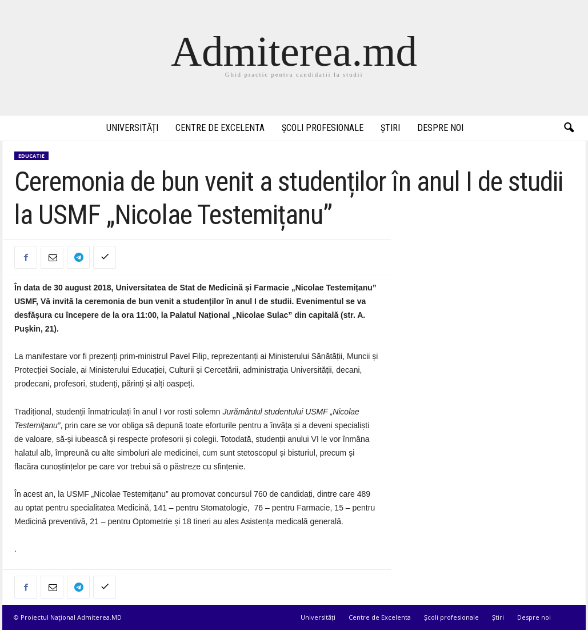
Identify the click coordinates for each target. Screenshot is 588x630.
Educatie (31, 156)
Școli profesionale (322, 127)
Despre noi (440, 127)
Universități (132, 127)
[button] (568, 128)
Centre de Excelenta (220, 127)
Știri (390, 127)
